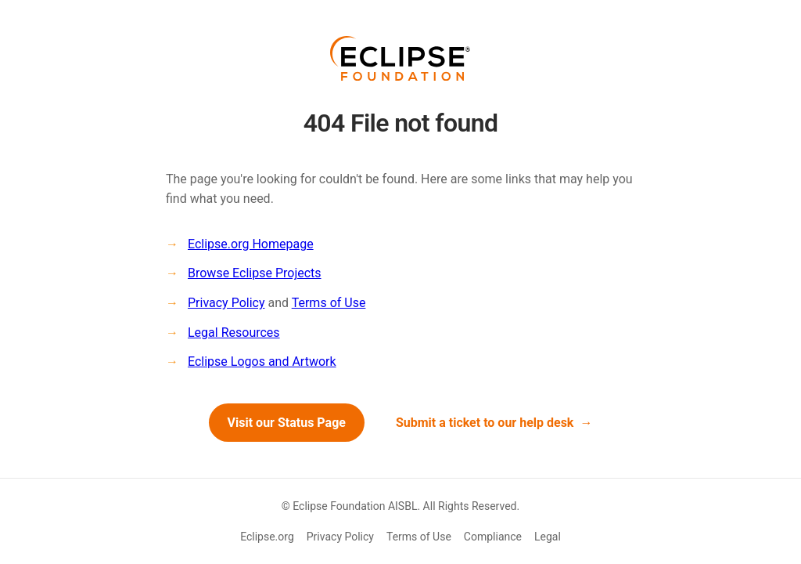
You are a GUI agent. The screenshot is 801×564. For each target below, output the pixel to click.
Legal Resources (234, 332)
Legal (547, 536)
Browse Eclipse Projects (254, 273)
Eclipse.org (267, 536)
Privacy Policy (226, 302)
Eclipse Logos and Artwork (262, 361)
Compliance (493, 536)
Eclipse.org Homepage (251, 244)
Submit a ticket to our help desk (485, 422)
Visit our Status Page (287, 422)
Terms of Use (329, 302)
